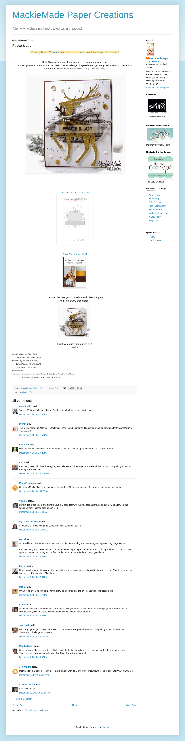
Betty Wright (155, 198)
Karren (22, 566)
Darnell (22, 539)
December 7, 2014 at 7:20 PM (33, 453)
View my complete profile (158, 87)
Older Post (131, 705)
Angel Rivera (155, 195)
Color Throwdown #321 (75, 254)
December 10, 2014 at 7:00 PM (34, 675)
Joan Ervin (24, 625)
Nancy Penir (155, 217)
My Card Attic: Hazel (29, 521)
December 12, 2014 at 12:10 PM (34, 693)
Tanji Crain (154, 220)
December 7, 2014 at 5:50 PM (33, 414)
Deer (32, 392)
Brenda (23, 604)
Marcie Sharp (155, 209)
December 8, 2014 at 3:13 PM (33, 595)
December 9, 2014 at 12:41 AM (34, 636)
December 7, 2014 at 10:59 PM (34, 473)
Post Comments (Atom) (36, 710)
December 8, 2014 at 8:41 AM (33, 512)
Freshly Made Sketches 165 (74, 192)
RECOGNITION (156, 240)
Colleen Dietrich (27, 684)
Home (75, 705)
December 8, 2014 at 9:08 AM (33, 529)
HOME (152, 237)
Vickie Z (23, 501)
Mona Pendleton (27, 483)
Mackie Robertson (157, 206)
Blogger (105, 727)
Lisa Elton (24, 444)
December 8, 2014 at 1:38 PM (33, 556)
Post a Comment (24, 699)
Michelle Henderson (158, 213)
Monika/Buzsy (26, 646)
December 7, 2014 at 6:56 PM (33, 435)
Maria (22, 587)
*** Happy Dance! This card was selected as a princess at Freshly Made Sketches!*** (74, 52)
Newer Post (18, 705)
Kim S (22, 462)
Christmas (24, 392)
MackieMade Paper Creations (72, 15)
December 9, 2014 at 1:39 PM (33, 657)
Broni (22, 424)
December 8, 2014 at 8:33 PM (33, 615)
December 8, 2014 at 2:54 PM (33, 577)
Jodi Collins (25, 667)
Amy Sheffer (25, 406)
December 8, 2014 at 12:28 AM (34, 491)
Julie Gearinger (156, 202)
